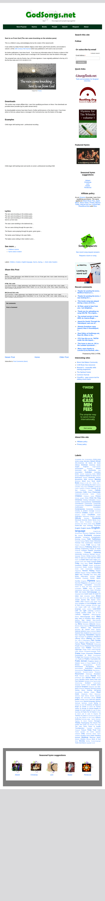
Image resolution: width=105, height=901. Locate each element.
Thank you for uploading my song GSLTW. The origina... (88, 312)
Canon (77, 600)
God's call (78, 671)
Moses (77, 739)
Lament (83, 717)
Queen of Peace (86, 775)
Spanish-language (89, 813)
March (93, 728)
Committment (79, 615)
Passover (92, 754)
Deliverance (86, 628)
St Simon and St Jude (82, 825)
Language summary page (93, 717)
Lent (87, 184)
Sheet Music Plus (89, 201)
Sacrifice (82, 791)
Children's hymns (13, 249)
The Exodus (90, 836)
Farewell (77, 652)
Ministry (98, 735)
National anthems (80, 743)
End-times (97, 637)
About (86, 27)
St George (83, 820)
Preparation (89, 765)
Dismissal (78, 632)
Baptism (82, 587)
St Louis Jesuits (85, 822)
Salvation (81, 793)
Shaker (93, 804)
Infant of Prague (95, 700)
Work (76, 853)
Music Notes (84, 202)
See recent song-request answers (87, 251)
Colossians (91, 611)
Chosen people (79, 610)
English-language (27, 262)
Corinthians (97, 621)
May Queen (86, 732)
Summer (98, 831)
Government (78, 679)
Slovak (93, 809)
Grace (85, 679)
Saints (87, 791)
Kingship (93, 715)
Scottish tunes (96, 796)
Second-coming (96, 800)
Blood (84, 593)
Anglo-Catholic (96, 578)
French (90, 662)
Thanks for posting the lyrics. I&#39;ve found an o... (88, 292)
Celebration (78, 604)
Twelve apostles (80, 843)
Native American (91, 743)
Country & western (81, 622)
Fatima (87, 652)
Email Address (81, 55)
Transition (89, 840)
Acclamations (88, 571)
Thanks (77, 834)
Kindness (87, 713)
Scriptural (78, 798)
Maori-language (85, 728)
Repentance (88, 782)
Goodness (78, 677)
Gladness (93, 667)
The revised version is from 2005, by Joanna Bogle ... (87, 317)
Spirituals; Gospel (87, 815)
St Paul (98, 824)
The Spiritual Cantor (84, 372)
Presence (97, 765)
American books (95, 576)
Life (80, 722)
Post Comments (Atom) (20, 361)
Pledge (85, 761)
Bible (85, 591)
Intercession (86, 702)
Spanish (98, 811)
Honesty (92, 688)
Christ (86, 610)
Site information (85, 809)
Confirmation (79, 619)
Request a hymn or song (87, 255)
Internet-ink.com (85, 204)
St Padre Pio (85, 824)
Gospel (85, 677)
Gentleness (86, 666)
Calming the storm (90, 596)
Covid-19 (78, 624)
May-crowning (97, 732)
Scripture (85, 798)
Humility (77, 693)
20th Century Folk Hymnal (23, 49)
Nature (98, 743)
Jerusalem (87, 708)
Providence (93, 769)
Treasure (77, 842)
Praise (77, 765)
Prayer (83, 765)
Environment (78, 645)
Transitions (97, 840)
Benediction (78, 591)
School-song (78, 794)
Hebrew (77, 684)
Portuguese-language (90, 763)
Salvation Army (89, 793)
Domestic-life (97, 633)
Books (44, 27)
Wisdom (83, 851)
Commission (96, 613)
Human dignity (95, 690)
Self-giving (97, 802)
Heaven (98, 682)
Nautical (77, 744)
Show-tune (98, 806)
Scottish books (85, 796)
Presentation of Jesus (83, 767)
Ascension (78, 582)
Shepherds (84, 806)
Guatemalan (89, 680)
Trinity (89, 842)
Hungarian (84, 693)
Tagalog (77, 832)
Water (93, 847)
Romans (82, 787)
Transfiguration (79, 840)
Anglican (86, 578)
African (98, 573)
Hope (99, 688)
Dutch (89, 635)
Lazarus (89, 720)
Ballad (99, 585)
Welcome (92, 849)
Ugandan (98, 843)
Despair (92, 628)
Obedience (97, 748)
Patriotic (77, 756)
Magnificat (86, 726)
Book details (96, 593)
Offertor (83, 750)
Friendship (97, 662)
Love (89, 724)
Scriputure (91, 798)
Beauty (98, 589)
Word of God (96, 851)
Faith (89, 651)
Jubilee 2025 (79, 713)
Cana (85, 598)
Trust (94, 842)
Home (37, 357)
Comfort (77, 613)
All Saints (89, 574)
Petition (88, 759)
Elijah (84, 637)
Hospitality (85, 690)
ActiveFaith (96, 204)
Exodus (84, 651)
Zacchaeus (82, 854)
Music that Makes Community (87, 362)
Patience (98, 754)
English (77, 640)
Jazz (81, 708)
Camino (98, 596)
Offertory (89, 750)
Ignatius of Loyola (96, 694)
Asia (99, 582)
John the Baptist (95, 709)
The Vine (78, 838)
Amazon (82, 197)
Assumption (78, 584)
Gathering (97, 664)
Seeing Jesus (80, 802)
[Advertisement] (88, 462)
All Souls (97, 574)
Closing (85, 611)
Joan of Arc (82, 709)
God (89, 669)
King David (94, 713)
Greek (76, 680)
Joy (88, 711)
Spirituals (77, 815)
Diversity (84, 632)
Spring (40, 262)
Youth (77, 854)
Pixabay (40, 90)
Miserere (86, 737)
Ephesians (86, 645)
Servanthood (78, 804)
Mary (98, 728)
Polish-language (96, 761)
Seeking (89, 802)
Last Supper (78, 718)
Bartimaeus (78, 589)
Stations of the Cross (88, 829)
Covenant (98, 622)
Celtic (85, 604)
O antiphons (89, 748)
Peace (83, 756)
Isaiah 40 (91, 705)
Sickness (77, 807)
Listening (90, 722)
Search (64, 27)
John (88, 709)
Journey (83, 711)
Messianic (86, 735)
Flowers (77, 656)
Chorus (98, 608)
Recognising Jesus (93, 778)
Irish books (82, 704)
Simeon (92, 807)
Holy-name (84, 688)
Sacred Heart (90, 789)
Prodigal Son (79, 769)
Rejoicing (98, 780)
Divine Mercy (92, 632)
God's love (85, 671)
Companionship (79, 617)
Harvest (85, 682)
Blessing (98, 591)
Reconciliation (79, 780)
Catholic (98, 602)
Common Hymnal (83, 375)
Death (99, 626)
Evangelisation (96, 649)
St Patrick (93, 824)
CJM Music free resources (86, 365)
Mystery (98, 741)
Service (86, 804)
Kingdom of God (84, 715)
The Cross (83, 836)
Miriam (82, 737)
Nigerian (98, 746)
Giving (88, 667)
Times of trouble (94, 838)
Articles (98, 580)
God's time (83, 673)
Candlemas (97, 598)
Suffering (78, 831)
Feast (91, 652)
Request (76, 27)
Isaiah (86, 705)
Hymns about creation (15, 251)
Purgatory (91, 773)
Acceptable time (79, 571)
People (54, 27)
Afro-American (79, 574)
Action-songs (79, 573)
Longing (77, 724)
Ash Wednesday (90, 582)
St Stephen (94, 825)
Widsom (77, 851)
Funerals (87, 664)
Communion (88, 615)
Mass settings (96, 730)
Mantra (77, 728)
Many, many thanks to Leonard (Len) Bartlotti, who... (88, 349)
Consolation (97, 619)
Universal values (91, 845)
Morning (98, 737)
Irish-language (92, 704)
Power (99, 763)
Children (12, 262)
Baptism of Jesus (91, 587)
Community (97, 615)
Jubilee (99, 711)
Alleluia (77, 576)
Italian (77, 708)
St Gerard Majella (93, 820)
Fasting (82, 652)
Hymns (34, 27)
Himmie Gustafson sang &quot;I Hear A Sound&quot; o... (88, 328)
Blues (88, 593)
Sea (96, 798)
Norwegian (82, 748)
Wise (95, 206)
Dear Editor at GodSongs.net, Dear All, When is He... (88, 334)
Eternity (80, 647)
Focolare (82, 656)
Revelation (97, 785)
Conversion (89, 621)
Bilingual (90, 591)
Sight (82, 807)
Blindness (78, 593)
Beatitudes (91, 589)
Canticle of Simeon (84, 600)
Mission (92, 737)
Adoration (87, 573)
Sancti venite (97, 793)
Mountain (77, 741)
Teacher (90, 832)
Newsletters (90, 746)
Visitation (77, 847)
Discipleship (96, 630)
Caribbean (83, 602)
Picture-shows (97, 759)
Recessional (79, 778)
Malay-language (96, 726)
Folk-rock (93, 656)
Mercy (80, 735)
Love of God (96, 724)
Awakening (88, 585)
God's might (93, 671)
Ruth (83, 789)
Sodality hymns (84, 811)
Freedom (84, 662)
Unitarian (77, 845)
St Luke (93, 822)
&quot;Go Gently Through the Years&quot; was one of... (88, 322)
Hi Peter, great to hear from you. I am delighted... (87, 307)
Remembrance (79, 782)
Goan (85, 669)
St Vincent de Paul (92, 827)
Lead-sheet (97, 720)
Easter (88, 186)
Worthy (88, 853)
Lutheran (78, 726)
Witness (88, 851)
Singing (77, 809)
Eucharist (88, 647)
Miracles (77, 737)
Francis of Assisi (95, 660)
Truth (99, 842)
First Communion (87, 654)
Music (92, 741)
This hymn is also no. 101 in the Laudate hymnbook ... (88, 344)
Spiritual (98, 813)
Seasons (87, 800)
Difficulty (78, 630)
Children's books (89, 608)
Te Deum (84, 832)
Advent (87, 180)
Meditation (78, 734)
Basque (85, 589)
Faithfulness (96, 651)
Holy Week (93, 686)
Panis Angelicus (79, 754)
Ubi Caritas (90, 843)
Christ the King (95, 610)
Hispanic (83, 684)
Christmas (87, 182)
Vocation (83, 847)
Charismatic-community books (84, 605)
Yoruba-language (96, 853)
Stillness (98, 829)
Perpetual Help (89, 757)
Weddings (84, 849)
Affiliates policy (82, 441)
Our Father (97, 750)
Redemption (89, 780)
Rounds (93, 787)
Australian (88, 584)
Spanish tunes (79, 813)
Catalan (90, 602)
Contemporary (80, 621)
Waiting (88, 847)
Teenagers (97, 832)
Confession (97, 617)
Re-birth (98, 776)
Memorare (92, 734)
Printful (92, 202)
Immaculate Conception (83, 696)
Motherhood (97, 739)
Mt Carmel (86, 741)
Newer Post (10, 357)
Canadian (91, 598)
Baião (94, 585)
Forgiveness (85, 660)
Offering (77, 750)
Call (82, 596)
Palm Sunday (96, 752)
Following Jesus (91, 658)
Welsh (99, 849)
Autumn (82, 585)
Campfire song (79, 598)
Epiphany (92, 645)
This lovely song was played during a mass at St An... (88, 302)
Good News (84, 675)
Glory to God (79, 669)
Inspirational (78, 702)
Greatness (97, 679)
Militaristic (92, 735)
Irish (76, 704)
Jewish (77, 709)
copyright (88, 854)
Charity (99, 605)
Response (98, 784)
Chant (89, 604)
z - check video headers (50, 262)
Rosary (87, 787)
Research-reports (88, 784)
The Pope (98, 836)
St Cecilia (83, 818)
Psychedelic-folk (95, 770)
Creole (84, 626)
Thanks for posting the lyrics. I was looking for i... (88, 297)
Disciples (86, 630)
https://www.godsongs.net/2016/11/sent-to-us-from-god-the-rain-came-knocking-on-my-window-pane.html (36, 278)
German (92, 666)
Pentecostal (97, 756)
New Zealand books (95, 744)
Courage (91, 622)
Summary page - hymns (88, 831)
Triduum (83, 842)
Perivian (82, 757)
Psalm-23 (81, 770)
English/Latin (97, 643)
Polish (89, 761)
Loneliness (98, 722)
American (84, 576)
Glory (99, 667)
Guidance (97, 680)
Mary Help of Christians (83, 730)
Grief (82, 680)
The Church (94, 834)
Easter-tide (78, 637)
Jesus (98, 708)
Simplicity (98, 807)
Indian (85, 700)
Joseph (77, 711)
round (93, 854)
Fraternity (77, 662)
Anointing (89, 580)
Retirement (89, 785)
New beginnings (80, 746)
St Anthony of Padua (92, 816)
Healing (91, 682)
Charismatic (96, 604)
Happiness (78, 682)
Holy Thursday (84, 686)
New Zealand (85, 744)
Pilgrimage (78, 761)
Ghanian (83, 667)
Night (76, 748)
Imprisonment (97, 698)
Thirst (85, 838)
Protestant (86, 769)
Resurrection (79, 785)
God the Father (96, 669)
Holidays (88, 684)
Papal (87, 754)
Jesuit (92, 708)
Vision (99, 845)
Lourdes (83, 724)
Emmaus (90, 637)
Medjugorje (85, 734)
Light (84, 722)
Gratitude (90, 679)
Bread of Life (84, 595)
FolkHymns (81, 658)
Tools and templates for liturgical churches (87, 80)
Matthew (77, 732)
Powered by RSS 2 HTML (92, 354)
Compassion (89, 617)
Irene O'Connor (95, 702)
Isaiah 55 (98, 705)
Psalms (87, 770)
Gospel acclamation (95, 677)
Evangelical (86, 649)
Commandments (86, 613)
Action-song (97, 571)
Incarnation (78, 700)
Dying (93, 635)
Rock (76, 787)
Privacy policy (82, 444)
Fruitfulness (78, 664)
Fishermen (97, 654)
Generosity (78, 666)
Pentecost (87, 187)
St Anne (82, 816)
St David (90, 818)
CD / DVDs (92, 595)
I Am (89, 694)
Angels (77, 578)
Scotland (87, 794)
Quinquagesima (87, 776)
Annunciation (79, 580)
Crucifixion (91, 626)
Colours (98, 611)
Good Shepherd (95, 675)
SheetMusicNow (84, 206)
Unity (83, 845)
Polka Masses (79, 763)
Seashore (81, 800)
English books (86, 640)
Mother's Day (86, 739)
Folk (88, 657)
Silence (87, 807)
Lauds (84, 720)
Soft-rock (92, 811)
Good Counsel (91, 673)
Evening (77, 651)
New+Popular (22, 27)
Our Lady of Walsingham (82, 752)
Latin (85, 718)
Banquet (77, 587)
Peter (83, 759)
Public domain (81, 773)
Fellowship (97, 652)
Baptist (99, 587)
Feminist (77, 654)
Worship (82, 853)
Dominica (77, 635)
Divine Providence (86, 633)
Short (91, 806)
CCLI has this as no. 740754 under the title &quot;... (87, 339)
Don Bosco (84, 635)
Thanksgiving (85, 834)
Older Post (64, 357)
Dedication (78, 628)
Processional (97, 767)
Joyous (93, 711)
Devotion (98, 628)
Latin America (92, 718)
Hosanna (78, 690)
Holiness (94, 684)
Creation (18, 262)
